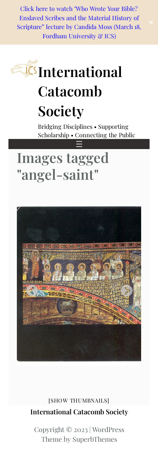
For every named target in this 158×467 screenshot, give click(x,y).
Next (124, 288)
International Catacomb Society (80, 90)
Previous (29, 288)
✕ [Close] (151, 22)
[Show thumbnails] (79, 400)
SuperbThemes (94, 439)
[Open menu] (79, 144)
